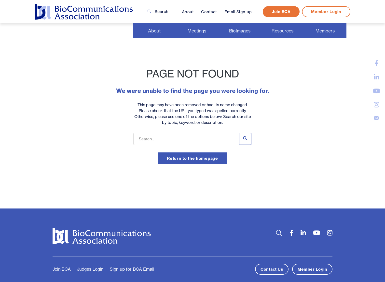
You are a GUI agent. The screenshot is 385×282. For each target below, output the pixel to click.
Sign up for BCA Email (132, 269)
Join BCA (281, 11)
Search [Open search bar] (158, 11)
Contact (209, 11)
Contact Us (272, 269)
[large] (376, 63)
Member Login (326, 11)
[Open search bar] (279, 233)
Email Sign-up (238, 11)
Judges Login (90, 269)
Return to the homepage (192, 158)
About (188, 11)
